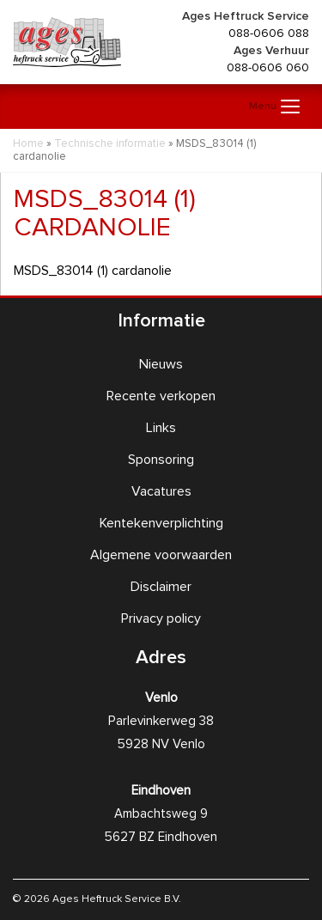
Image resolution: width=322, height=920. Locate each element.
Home (28, 143)
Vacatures (161, 491)
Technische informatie (110, 143)
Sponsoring (161, 459)
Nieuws (161, 364)
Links (161, 428)
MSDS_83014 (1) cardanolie (93, 270)
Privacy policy (161, 618)
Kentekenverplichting (161, 523)
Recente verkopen (161, 396)
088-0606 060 (268, 68)
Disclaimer (161, 587)
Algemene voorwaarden (161, 555)
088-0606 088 (268, 33)
